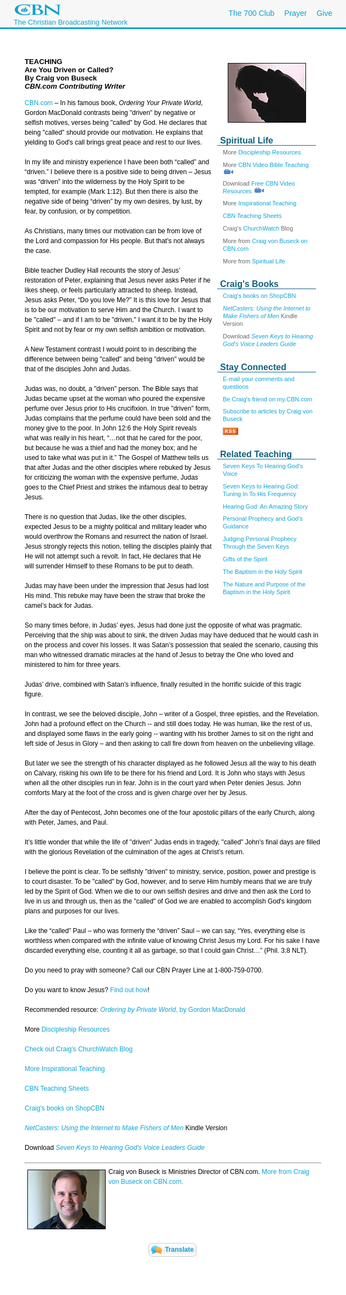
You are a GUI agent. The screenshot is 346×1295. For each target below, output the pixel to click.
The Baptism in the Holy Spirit (262, 571)
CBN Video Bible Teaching (273, 165)
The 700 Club (251, 13)
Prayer (295, 13)
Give (324, 13)
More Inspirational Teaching (65, 1069)
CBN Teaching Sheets (252, 215)
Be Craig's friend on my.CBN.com (267, 399)
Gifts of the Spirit (245, 559)
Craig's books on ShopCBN (259, 295)
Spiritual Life (268, 261)
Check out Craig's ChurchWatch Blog (78, 1049)
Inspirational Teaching (267, 203)
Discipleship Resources (269, 152)
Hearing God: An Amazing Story (265, 506)
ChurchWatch (261, 228)
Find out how (129, 990)
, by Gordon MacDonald (172, 1010)
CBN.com (39, 103)
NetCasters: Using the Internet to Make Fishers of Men (105, 1128)
